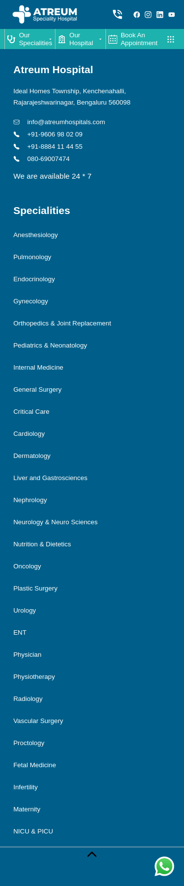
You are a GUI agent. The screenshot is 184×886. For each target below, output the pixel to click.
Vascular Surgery (38, 721)
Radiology (27, 698)
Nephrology (30, 500)
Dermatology (32, 455)
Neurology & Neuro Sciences (55, 522)
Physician (27, 654)
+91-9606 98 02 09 (47, 134)
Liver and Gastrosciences (50, 478)
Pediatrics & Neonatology (50, 345)
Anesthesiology (35, 235)
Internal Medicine (38, 367)
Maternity (26, 809)
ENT (19, 632)
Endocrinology (34, 279)
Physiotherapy (34, 676)
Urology (24, 610)
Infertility (25, 787)
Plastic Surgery (35, 588)
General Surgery (37, 389)
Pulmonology (32, 257)
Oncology (27, 566)
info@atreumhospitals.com (59, 122)
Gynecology (30, 301)
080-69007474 (41, 158)
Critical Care (31, 411)
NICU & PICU (33, 831)
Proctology (28, 743)
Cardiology (29, 433)
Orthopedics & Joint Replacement (62, 323)
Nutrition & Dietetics (42, 544)
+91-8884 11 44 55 (47, 146)
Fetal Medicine (34, 765)
